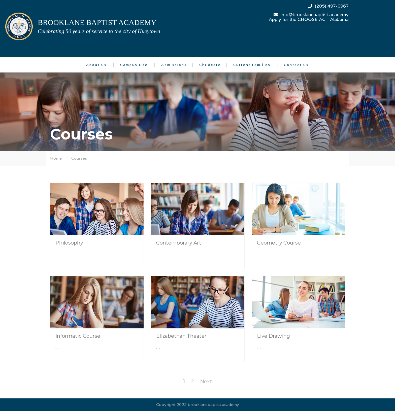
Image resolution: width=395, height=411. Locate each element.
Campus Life (134, 65)
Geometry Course (279, 243)
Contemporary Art (178, 243)
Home (56, 158)
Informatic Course (77, 336)
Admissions (174, 65)
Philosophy (69, 243)
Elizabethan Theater (181, 336)
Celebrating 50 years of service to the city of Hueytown (99, 31)
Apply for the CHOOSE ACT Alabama (309, 19)
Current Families (252, 65)
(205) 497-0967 (332, 6)
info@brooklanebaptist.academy (315, 14)
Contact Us (296, 65)
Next (206, 382)
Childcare (210, 65)
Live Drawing (273, 336)
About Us (96, 65)
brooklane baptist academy (97, 22)
